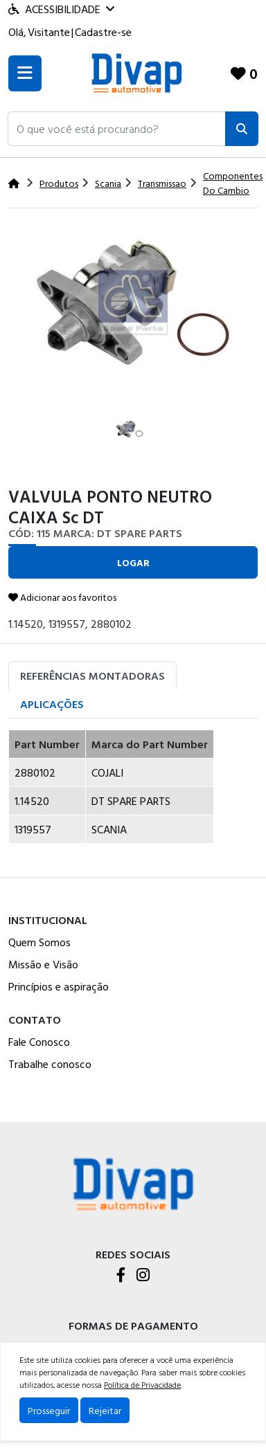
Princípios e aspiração (58, 986)
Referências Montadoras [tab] (92, 675)
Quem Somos (39, 942)
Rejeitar (105, 1410)
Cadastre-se (103, 32)
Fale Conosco (39, 1041)
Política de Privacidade (142, 1384)
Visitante (49, 32)
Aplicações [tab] (52, 704)
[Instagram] (143, 1276)
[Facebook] (120, 1276)
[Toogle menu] (25, 73)
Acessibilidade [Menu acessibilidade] (61, 9)
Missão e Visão (43, 964)
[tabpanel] (133, 792)
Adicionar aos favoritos (62, 597)
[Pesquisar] (241, 128)
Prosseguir (49, 1410)
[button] (117, 128)
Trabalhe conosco (49, 1064)
